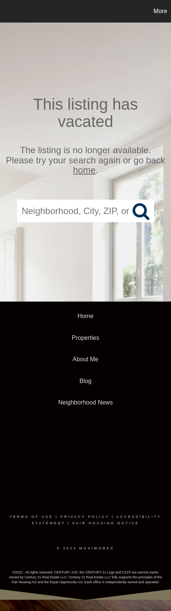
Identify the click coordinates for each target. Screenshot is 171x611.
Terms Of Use (31, 517)
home (84, 170)
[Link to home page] (7, 11)
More (160, 11)
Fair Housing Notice (106, 523)
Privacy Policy (84, 517)
